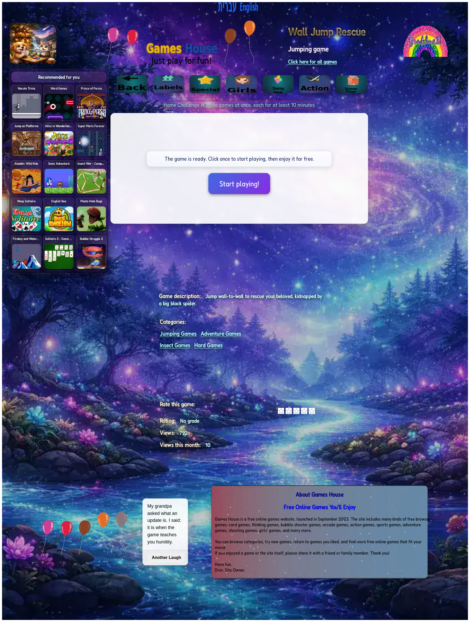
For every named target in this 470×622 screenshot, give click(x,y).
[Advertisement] (432, 146)
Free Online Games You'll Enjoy (320, 507)
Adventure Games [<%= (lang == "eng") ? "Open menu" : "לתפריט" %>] (221, 333)
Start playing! (239, 183)
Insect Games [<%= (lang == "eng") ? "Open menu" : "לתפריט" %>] (175, 345)
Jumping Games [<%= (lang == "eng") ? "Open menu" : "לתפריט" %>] (178, 333)
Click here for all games (312, 61)
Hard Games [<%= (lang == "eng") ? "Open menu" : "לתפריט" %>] (208, 345)
